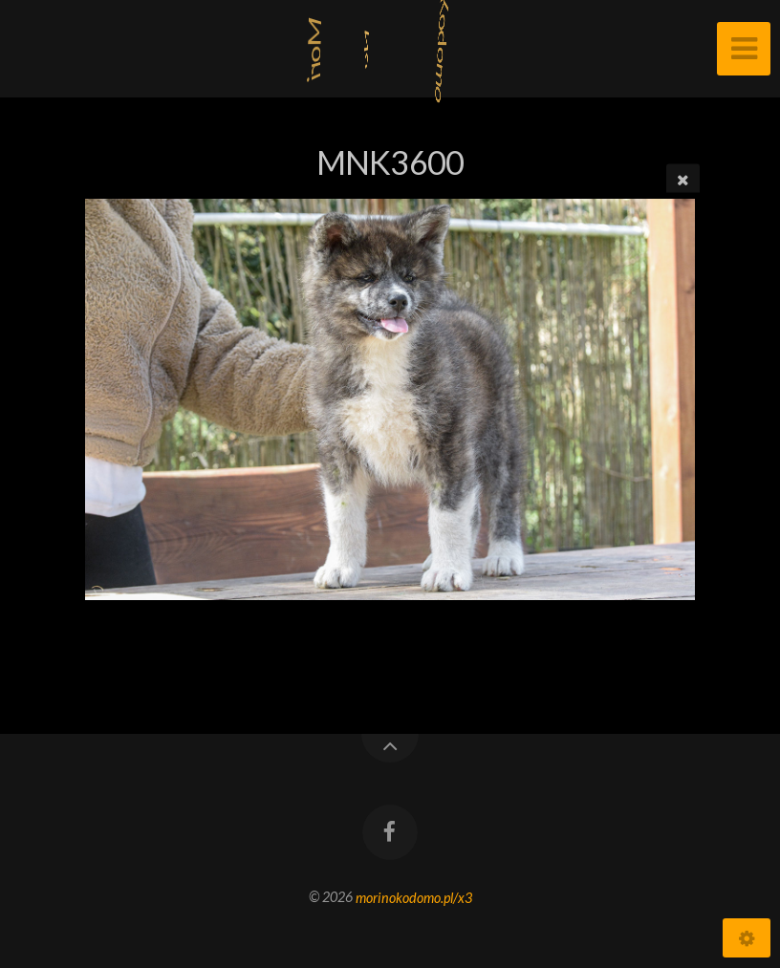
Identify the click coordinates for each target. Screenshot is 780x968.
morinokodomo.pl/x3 (414, 897)
